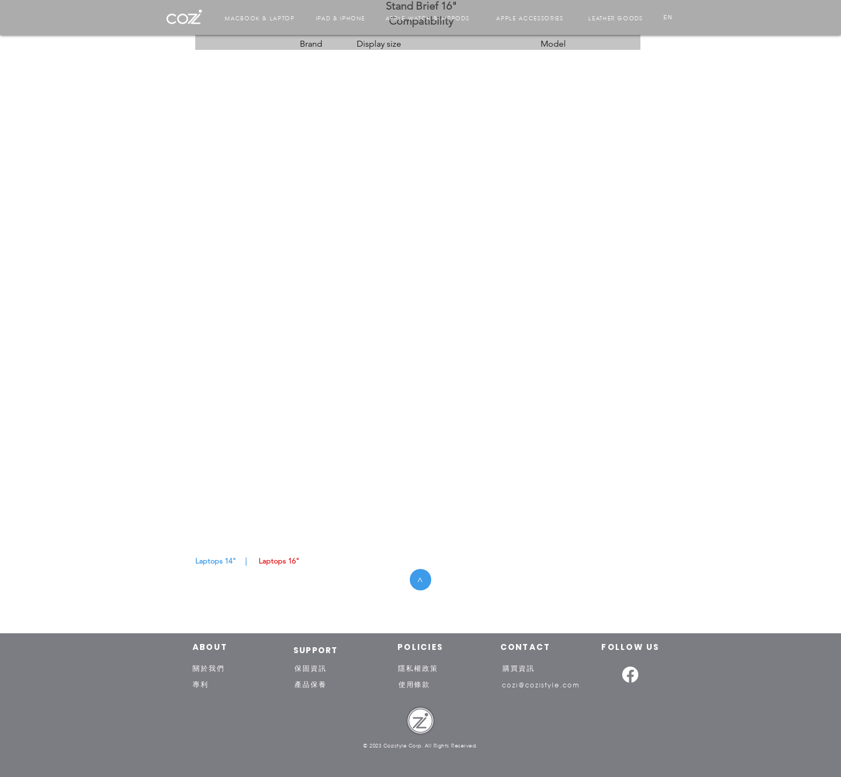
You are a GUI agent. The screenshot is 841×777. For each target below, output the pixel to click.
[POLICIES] (420, 646)
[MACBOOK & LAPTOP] (260, 17)
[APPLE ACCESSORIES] (530, 17)
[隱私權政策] (418, 668)
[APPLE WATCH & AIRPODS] (427, 17)
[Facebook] (630, 675)
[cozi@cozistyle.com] (541, 684)
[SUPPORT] (315, 650)
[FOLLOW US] (630, 646)
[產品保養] (310, 684)
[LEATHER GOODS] (615, 17)
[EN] (668, 17)
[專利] (200, 684)
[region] (184, 17)
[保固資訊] (310, 668)
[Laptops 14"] (215, 561)
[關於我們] (208, 668)
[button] (246, 561)
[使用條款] (414, 684)
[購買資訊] (518, 668)
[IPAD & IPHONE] (340, 17)
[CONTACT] (525, 646)
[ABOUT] (210, 646)
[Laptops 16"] (279, 561)
